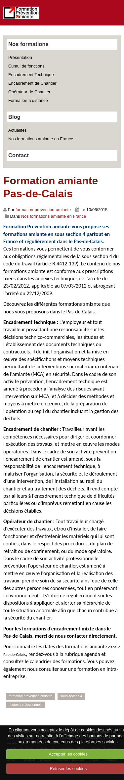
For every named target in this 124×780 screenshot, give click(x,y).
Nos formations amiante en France (40, 138)
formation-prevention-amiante (43, 209)
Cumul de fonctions (26, 66)
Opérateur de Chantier (29, 91)
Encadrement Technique (31, 74)
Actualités (17, 130)
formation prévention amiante (31, 696)
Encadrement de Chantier (32, 83)
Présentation (20, 57)
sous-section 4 (71, 696)
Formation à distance (28, 100)
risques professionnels (25, 705)
